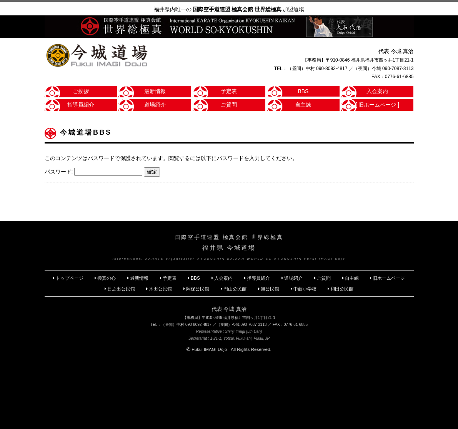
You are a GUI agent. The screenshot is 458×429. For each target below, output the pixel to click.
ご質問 (229, 105)
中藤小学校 (304, 289)
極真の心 (106, 278)
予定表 (229, 91)
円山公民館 (234, 289)
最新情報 (155, 91)
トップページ (69, 278)
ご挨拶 (81, 91)
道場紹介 (155, 105)
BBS (303, 91)
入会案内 (377, 91)
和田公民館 (341, 289)
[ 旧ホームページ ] (378, 105)
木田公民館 (160, 289)
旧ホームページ (389, 278)
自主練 (303, 105)
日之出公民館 (121, 289)
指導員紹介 (80, 105)
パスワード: (94, 172)
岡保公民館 (197, 289)
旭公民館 (270, 289)
